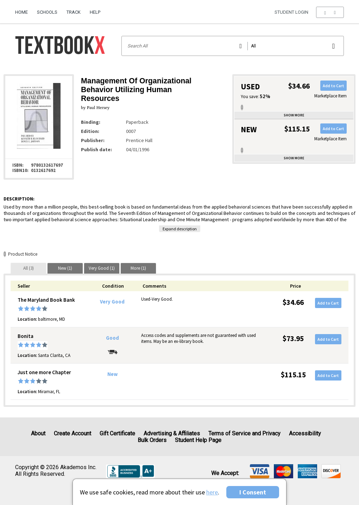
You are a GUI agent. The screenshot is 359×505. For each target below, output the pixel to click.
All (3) (28, 268)
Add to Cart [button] (333, 85)
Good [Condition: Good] (112, 338)
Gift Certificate (117, 433)
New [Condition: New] (112, 374)
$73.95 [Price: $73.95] (293, 338)
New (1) (65, 268)
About (38, 433)
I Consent (252, 492)
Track (74, 12)
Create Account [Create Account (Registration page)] (72, 433)
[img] (259, 471)
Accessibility (305, 433)
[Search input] (232, 46)
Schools (47, 12)
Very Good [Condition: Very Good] (112, 302)
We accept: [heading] (225, 473)
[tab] (28, 268)
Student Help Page (198, 440)
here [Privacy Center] (212, 492)
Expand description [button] (180, 228)
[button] (330, 12)
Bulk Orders (152, 440)
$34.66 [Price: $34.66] (293, 302)
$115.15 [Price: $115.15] (293, 374)
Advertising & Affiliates (172, 433)
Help (95, 12)
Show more (294, 115)
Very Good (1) (102, 268)
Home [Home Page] (21, 12)
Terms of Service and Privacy (244, 433)
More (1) (138, 268)
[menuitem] (23, 9)
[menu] (330, 12)
